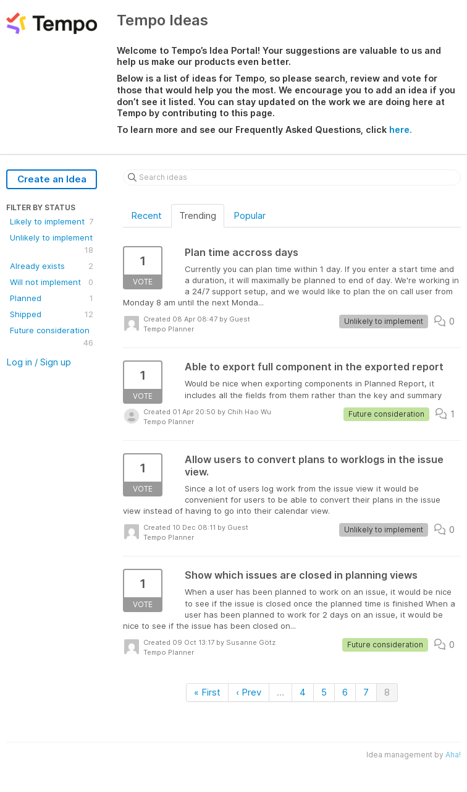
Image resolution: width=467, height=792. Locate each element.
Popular (249, 215)
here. (400, 129)
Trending (197, 215)
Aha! (453, 754)
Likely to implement (51, 221)
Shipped (51, 314)
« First (207, 692)
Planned (51, 298)
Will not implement (51, 282)
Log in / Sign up (38, 362)
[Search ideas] (292, 177)
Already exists (51, 266)
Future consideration (51, 337)
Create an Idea (51, 179)
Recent (146, 215)
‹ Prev (248, 692)
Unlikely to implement (51, 244)
